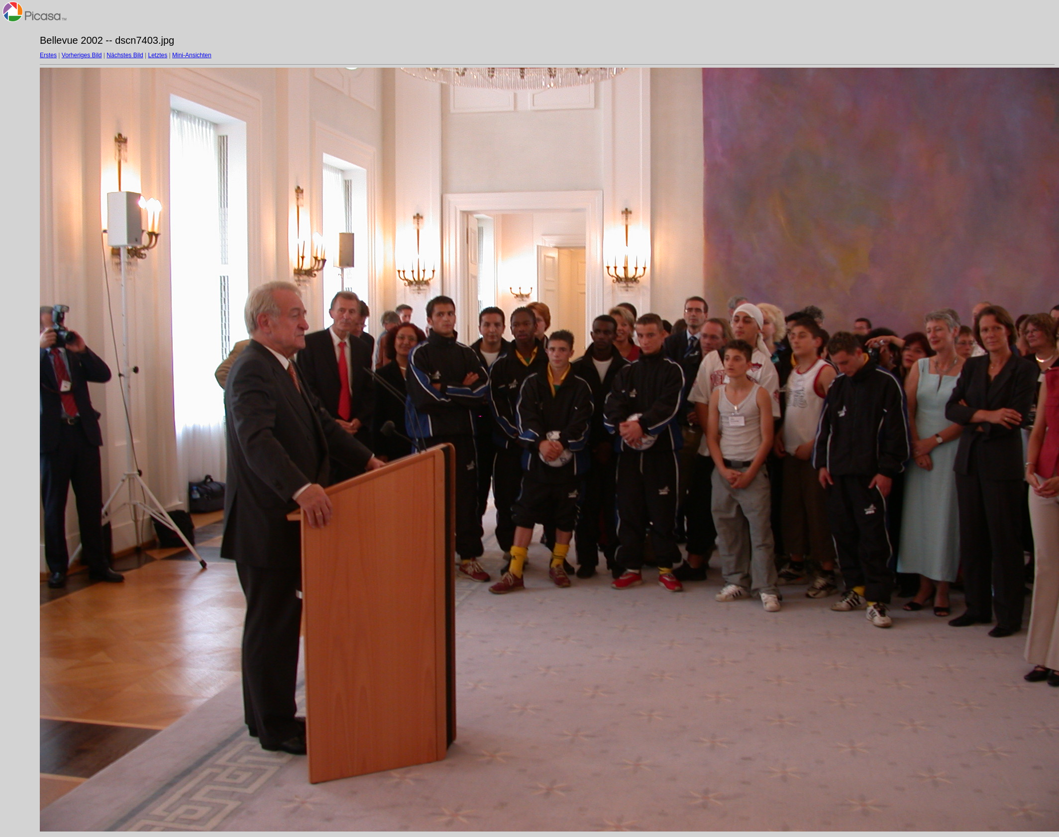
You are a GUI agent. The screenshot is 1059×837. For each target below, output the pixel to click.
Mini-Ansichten (192, 55)
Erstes (48, 55)
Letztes (158, 55)
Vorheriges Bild (82, 55)
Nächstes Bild (124, 55)
